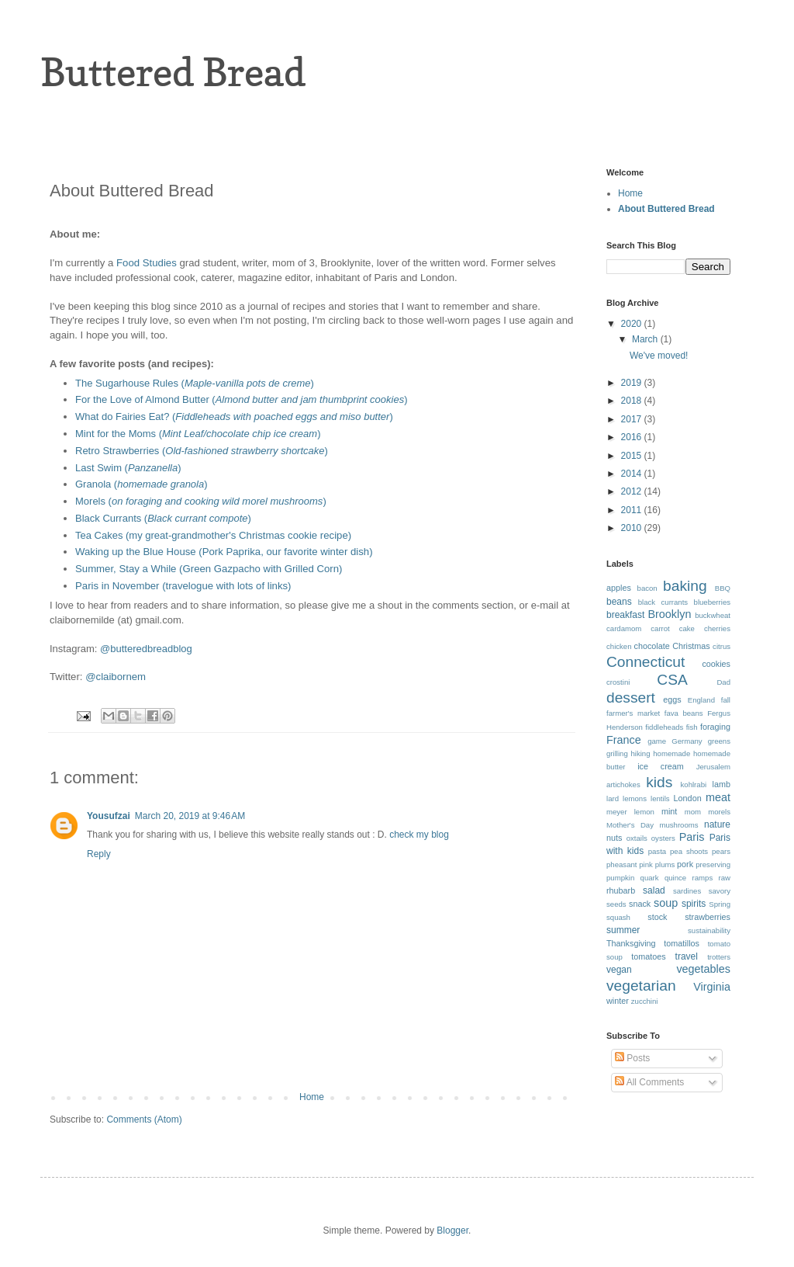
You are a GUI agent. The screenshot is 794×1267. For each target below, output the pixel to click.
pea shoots (689, 851)
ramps (702, 877)
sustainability (709, 930)
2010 (632, 527)
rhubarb (620, 890)
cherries (717, 628)
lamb (721, 784)
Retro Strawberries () (202, 450)
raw (724, 877)
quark (649, 877)
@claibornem (115, 676)
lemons (635, 798)
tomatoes (648, 956)
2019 (632, 382)
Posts (632, 1058)
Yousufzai (108, 816)
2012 (632, 491)
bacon (647, 588)
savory (719, 891)
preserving (713, 864)
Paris (692, 837)
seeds (616, 904)
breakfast (625, 614)
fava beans (684, 713)
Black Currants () (163, 518)
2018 (632, 400)
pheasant (621, 864)
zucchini (644, 1001)
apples (618, 587)
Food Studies (146, 263)
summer (623, 930)
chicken (619, 646)
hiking (640, 753)
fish (692, 727)
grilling (617, 753)
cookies (716, 663)
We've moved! (659, 355)
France (623, 740)
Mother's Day (630, 825)
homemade (671, 753)
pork (685, 864)
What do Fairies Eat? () (234, 416)
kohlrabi (694, 784)
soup (666, 903)
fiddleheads (664, 727)
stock (657, 917)
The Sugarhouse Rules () (194, 383)
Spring (719, 904)
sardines (687, 891)
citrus (721, 646)
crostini (618, 682)
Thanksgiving (631, 943)
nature (717, 824)
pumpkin (620, 877)
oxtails (637, 838)
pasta (657, 851)
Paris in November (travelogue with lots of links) (184, 586)
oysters (663, 838)
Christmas (691, 646)
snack (640, 903)
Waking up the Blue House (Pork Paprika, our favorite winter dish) (224, 551)
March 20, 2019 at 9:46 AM (190, 816)
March (646, 339)
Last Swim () (128, 468)
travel (686, 956)
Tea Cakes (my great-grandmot (144, 535)
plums (665, 864)
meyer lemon (630, 811)
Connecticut (645, 662)
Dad (723, 682)
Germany (686, 741)
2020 (632, 323)
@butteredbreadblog (146, 648)
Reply (99, 854)
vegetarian (641, 985)
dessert (630, 697)
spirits (694, 903)
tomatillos (681, 943)
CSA (672, 680)
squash (618, 917)
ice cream (660, 766)
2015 (632, 455)
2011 (632, 510)
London (688, 798)
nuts (614, 837)
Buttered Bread (173, 71)
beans (619, 601)
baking (685, 586)
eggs (672, 699)
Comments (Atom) (143, 1119)
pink (646, 864)
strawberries (707, 917)
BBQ (722, 588)
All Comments (649, 1082)
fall (725, 700)
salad (654, 890)
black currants (663, 602)
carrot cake (673, 628)
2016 (632, 437)
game (656, 741)
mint (669, 811)
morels (719, 811)
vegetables (703, 969)
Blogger (452, 1230)
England (701, 700)
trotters (718, 957)
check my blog (419, 834)
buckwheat (712, 615)
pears (721, 851)
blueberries (712, 602)
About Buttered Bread (666, 208)
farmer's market (633, 713)
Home (311, 1097)
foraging (715, 726)
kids (659, 782)
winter (617, 1000)
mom (693, 811)
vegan (619, 969)
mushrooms (678, 825)
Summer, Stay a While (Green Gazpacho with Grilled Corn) (208, 568)
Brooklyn (669, 614)
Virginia (711, 987)
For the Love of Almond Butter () (241, 399)
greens (719, 741)
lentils (660, 798)
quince (675, 877)
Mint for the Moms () (197, 433)
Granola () (141, 484)
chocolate (652, 646)
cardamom (623, 628)
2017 (632, 419)
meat (718, 797)
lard (612, 798)
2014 (632, 473)
